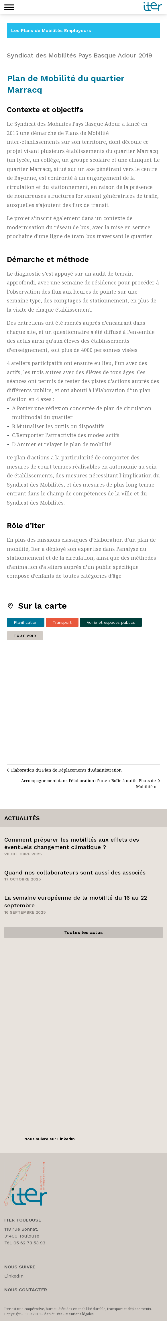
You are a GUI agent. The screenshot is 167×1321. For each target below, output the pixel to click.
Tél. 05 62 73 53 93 (24, 1243)
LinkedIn (13, 1276)
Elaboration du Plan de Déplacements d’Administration (66, 770)
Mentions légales (79, 1314)
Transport (62, 622)
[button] (9, 7)
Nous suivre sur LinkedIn (49, 1139)
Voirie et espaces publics (111, 622)
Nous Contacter (25, 1289)
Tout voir (25, 636)
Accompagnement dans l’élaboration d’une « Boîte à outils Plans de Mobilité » (88, 783)
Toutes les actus (83, 932)
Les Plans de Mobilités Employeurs (51, 30)
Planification (26, 622)
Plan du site (53, 1314)
